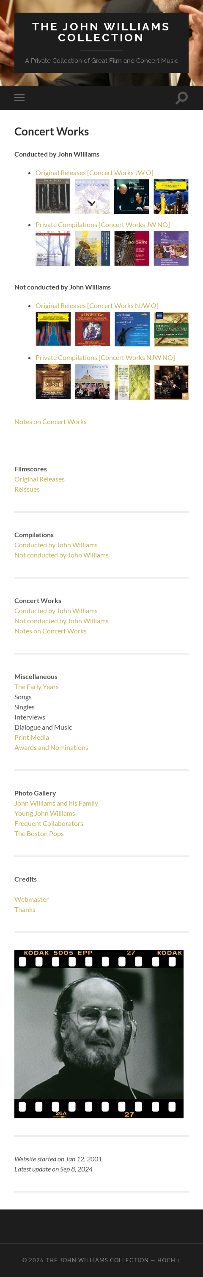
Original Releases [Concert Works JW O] (95, 172)
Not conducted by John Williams (61, 555)
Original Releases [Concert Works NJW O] (97, 305)
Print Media (31, 737)
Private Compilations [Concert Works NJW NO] (105, 357)
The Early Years (36, 686)
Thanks (25, 909)
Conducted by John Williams (56, 545)
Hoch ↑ (168, 1260)
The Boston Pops (39, 833)
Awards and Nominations (51, 747)
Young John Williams (44, 813)
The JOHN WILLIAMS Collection (101, 32)
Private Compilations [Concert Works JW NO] (103, 224)
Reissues (27, 489)
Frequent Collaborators (48, 823)
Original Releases (39, 479)
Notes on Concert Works (50, 421)
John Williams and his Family (56, 803)
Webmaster (31, 899)
